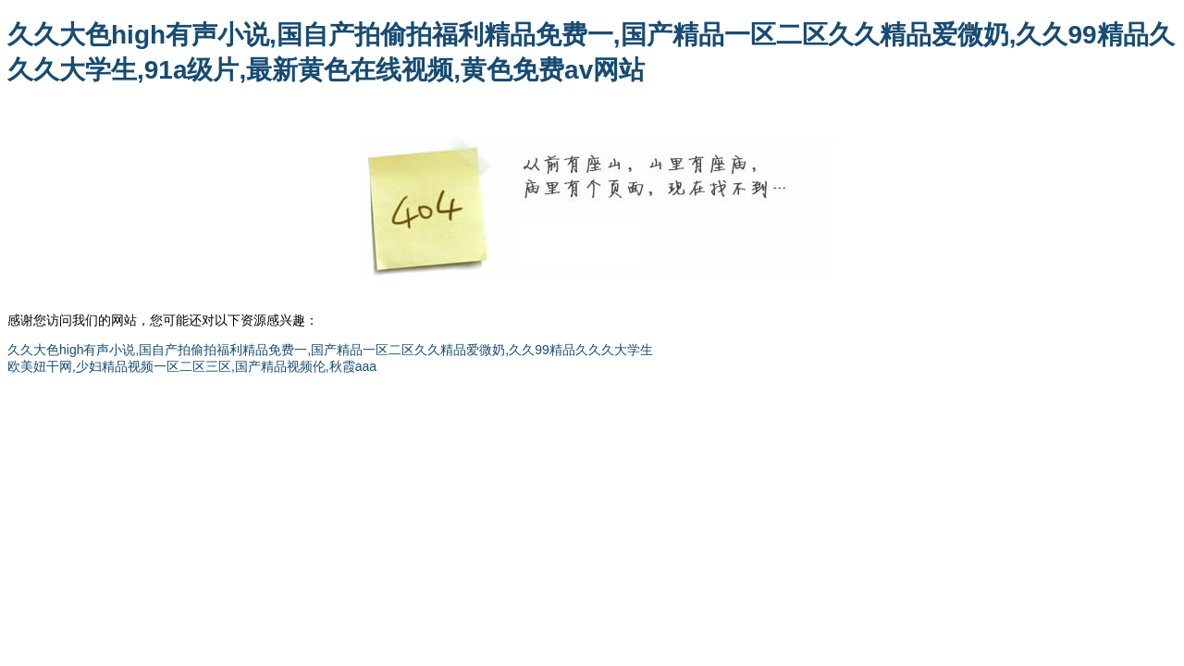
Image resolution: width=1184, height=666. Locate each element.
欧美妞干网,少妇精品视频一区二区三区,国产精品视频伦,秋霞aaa (191, 366)
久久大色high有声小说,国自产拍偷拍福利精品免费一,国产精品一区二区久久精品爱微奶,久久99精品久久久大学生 (330, 349)
